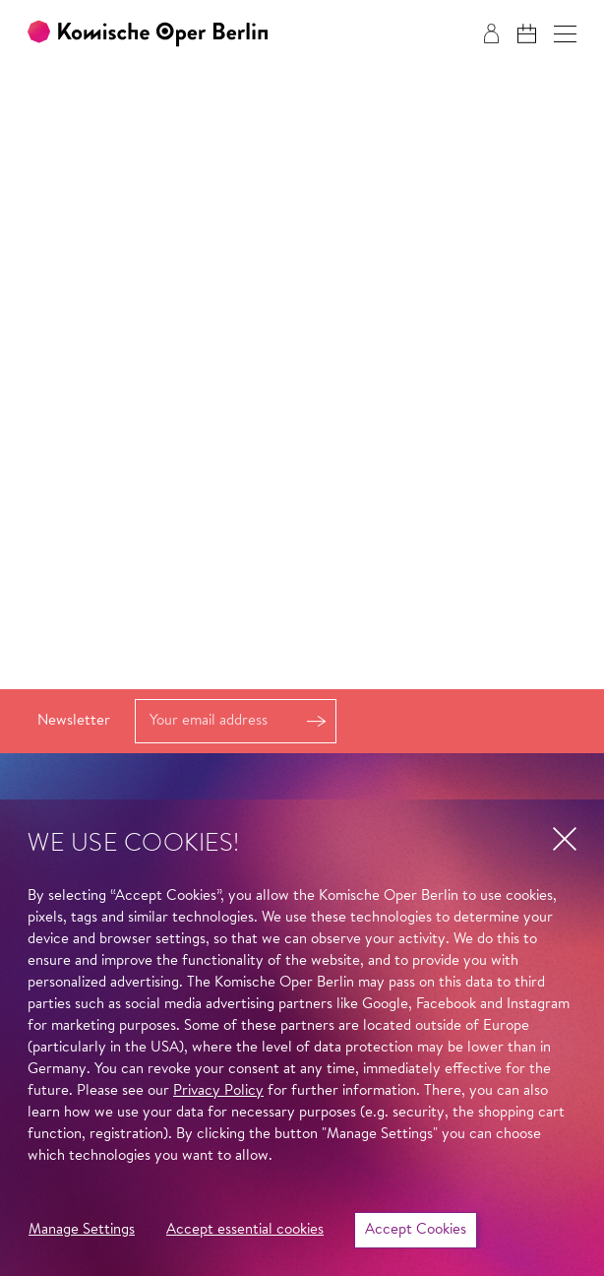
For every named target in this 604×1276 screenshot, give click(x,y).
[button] (565, 34)
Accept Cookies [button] (415, 1230)
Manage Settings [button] (82, 1230)
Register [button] (315, 721)
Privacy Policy (218, 1091)
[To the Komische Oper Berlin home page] (148, 34)
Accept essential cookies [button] (245, 1230)
